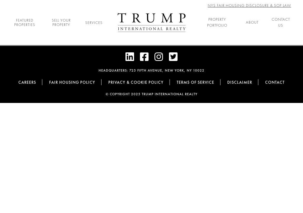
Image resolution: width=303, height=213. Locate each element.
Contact (275, 82)
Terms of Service (195, 82)
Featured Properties (24, 22)
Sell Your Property (61, 22)
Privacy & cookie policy (136, 82)
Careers (27, 82)
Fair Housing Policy (72, 82)
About (252, 22)
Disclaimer (239, 82)
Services (94, 22)
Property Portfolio (217, 22)
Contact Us (281, 22)
